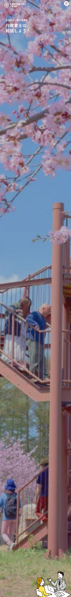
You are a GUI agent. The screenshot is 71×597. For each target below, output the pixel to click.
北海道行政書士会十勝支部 (17, 5)
